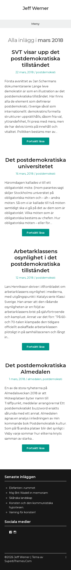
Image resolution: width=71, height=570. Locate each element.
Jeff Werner (35, 8)
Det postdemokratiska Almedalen (35, 368)
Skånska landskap (20, 498)
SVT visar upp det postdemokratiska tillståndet (35, 58)
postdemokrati (45, 72)
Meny (35, 24)
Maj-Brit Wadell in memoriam (28, 493)
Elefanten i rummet (22, 488)
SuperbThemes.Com (18, 561)
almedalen (34, 379)
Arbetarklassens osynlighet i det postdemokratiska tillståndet (35, 261)
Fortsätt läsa (35, 141)
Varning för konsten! (22, 512)
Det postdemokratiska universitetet (35, 163)
